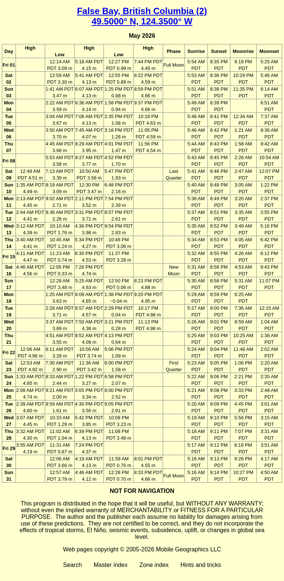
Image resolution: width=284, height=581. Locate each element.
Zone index (154, 565)
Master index (111, 565)
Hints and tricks (200, 565)
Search (72, 565)
